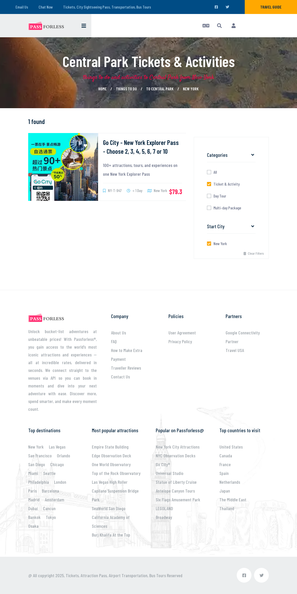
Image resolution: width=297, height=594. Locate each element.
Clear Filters (253, 253)
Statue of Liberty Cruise (176, 482)
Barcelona (50, 491)
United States (231, 447)
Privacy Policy (180, 341)
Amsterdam (54, 499)
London (60, 482)
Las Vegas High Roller (110, 482)
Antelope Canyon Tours (175, 491)
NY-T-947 (112, 190)
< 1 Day (134, 190)
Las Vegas (57, 447)
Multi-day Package (227, 208)
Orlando (63, 455)
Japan (224, 491)
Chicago (57, 464)
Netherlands (229, 482)
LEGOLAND (164, 508)
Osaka (33, 526)
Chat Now (46, 6)
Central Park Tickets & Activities (149, 61)
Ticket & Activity (226, 184)
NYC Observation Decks (175, 455)
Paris (32, 491)
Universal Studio (169, 473)
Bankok (34, 517)
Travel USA (235, 350)
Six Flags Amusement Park (178, 499)
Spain (224, 473)
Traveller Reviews (126, 368)
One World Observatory (111, 464)
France (225, 464)
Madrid (34, 499)
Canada (225, 455)
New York (191, 88)
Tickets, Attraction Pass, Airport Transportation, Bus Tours (116, 575)
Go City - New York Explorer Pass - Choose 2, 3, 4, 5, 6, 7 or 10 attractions (141, 151)
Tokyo (51, 517)
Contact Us (120, 376)
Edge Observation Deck (111, 455)
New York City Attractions (177, 447)
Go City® (163, 464)
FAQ (114, 341)
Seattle (49, 473)
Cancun (49, 508)
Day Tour (219, 196)
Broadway (164, 517)
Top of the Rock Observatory (116, 473)
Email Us (22, 6)
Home (102, 88)
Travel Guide (270, 6)
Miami (33, 473)
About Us (118, 332)
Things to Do (126, 88)
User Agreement (182, 332)
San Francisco (40, 455)
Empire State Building (110, 447)
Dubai (33, 508)
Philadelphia (38, 482)
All (215, 172)
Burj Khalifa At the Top (111, 535)
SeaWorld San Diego (108, 508)
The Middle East (232, 499)
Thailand (226, 508)
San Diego (36, 464)
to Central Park (160, 88)
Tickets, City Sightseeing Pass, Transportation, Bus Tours (107, 6)
